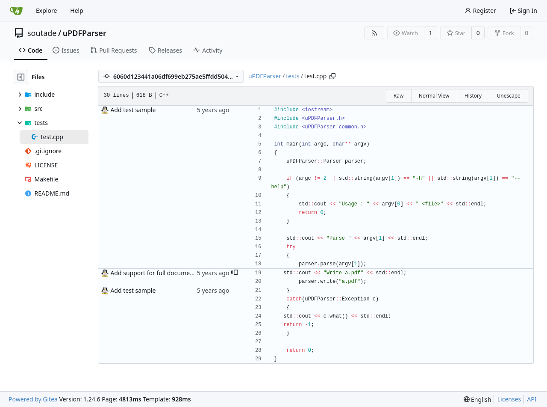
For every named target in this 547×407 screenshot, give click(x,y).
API (531, 399)
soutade (41, 33)
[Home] (16, 10)
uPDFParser (84, 33)
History (473, 95)
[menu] (477, 399)
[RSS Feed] (374, 33)
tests (292, 76)
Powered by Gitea (33, 399)
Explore (46, 10)
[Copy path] (332, 76)
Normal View (434, 95)
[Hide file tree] (21, 77)
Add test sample (133, 110)
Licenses (509, 399)
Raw (399, 95)
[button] (234, 273)
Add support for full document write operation (175, 273)
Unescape (508, 95)
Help (76, 10)
